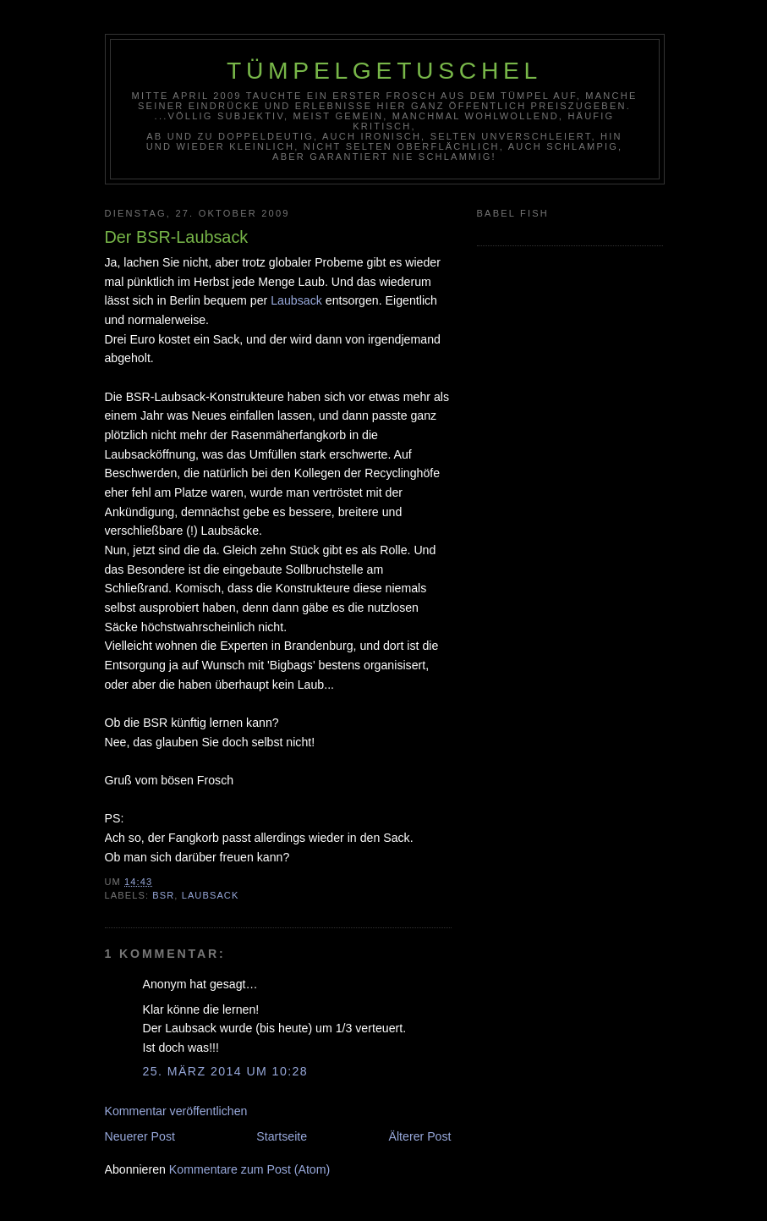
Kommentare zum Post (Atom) (249, 1169)
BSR (163, 895)
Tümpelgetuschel (384, 70)
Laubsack (296, 300)
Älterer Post (420, 1136)
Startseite (281, 1136)
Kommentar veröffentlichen (176, 1111)
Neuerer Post (140, 1136)
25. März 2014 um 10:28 (226, 1071)
